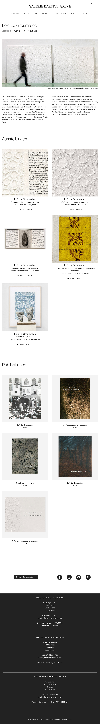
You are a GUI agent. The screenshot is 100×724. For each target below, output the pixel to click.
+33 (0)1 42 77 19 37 (50, 655)
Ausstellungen (30, 14)
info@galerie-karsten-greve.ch (50, 697)
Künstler (15, 14)
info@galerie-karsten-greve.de (50, 618)
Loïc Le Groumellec (19, 26)
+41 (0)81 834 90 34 (50, 695)
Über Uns (85, 14)
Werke (17, 31)
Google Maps (50, 610)
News (73, 14)
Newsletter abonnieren (26, 577)
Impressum (56, 719)
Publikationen (60, 14)
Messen (45, 14)
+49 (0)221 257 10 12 (50, 616)
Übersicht (6, 31)
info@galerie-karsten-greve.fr (50, 658)
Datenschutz (67, 719)
